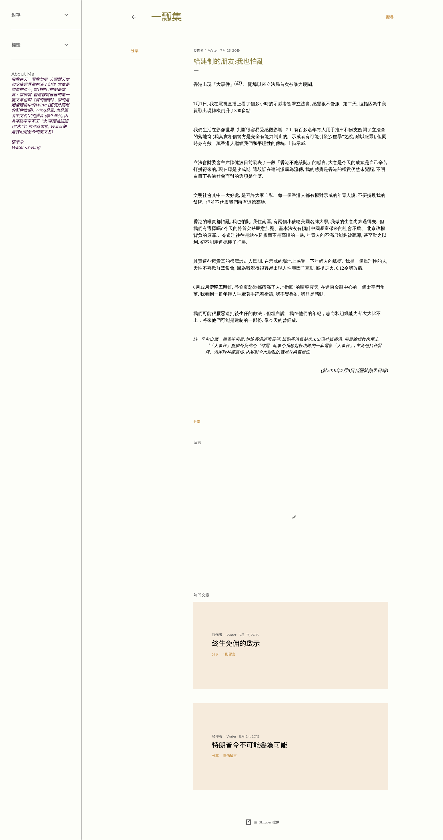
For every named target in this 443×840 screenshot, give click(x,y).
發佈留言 (230, 756)
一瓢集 (166, 17)
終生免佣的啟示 (236, 643)
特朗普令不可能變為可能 (249, 745)
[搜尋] (390, 17)
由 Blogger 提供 (262, 822)
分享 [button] (135, 50)
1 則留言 (229, 654)
